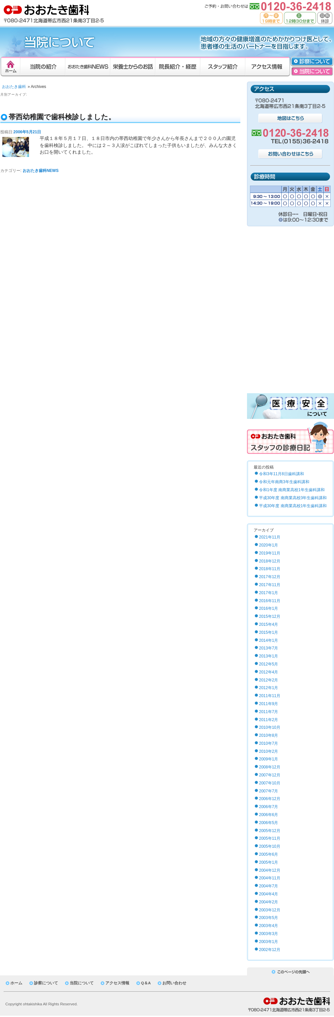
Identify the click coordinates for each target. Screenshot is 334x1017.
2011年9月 (268, 703)
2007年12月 (269, 775)
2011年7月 (268, 711)
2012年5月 (268, 664)
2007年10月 (269, 783)
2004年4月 (268, 894)
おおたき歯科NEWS (41, 170)
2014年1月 (268, 640)
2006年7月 (268, 806)
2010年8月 (268, 735)
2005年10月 (269, 846)
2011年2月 (268, 719)
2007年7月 (268, 791)
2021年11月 (269, 537)
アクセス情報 (117, 983)
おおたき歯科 (14, 86)
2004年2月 (268, 902)
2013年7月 (268, 648)
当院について (82, 983)
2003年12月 (269, 910)
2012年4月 (268, 672)
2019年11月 (269, 553)
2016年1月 (268, 608)
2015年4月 (268, 624)
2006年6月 (268, 814)
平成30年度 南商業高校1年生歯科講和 (293, 506)
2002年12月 (269, 949)
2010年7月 (268, 743)
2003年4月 (268, 925)
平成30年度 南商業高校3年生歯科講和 (293, 498)
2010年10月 (269, 727)
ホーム (16, 983)
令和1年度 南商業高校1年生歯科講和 (292, 490)
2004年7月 (268, 886)
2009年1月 (268, 759)
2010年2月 (268, 751)
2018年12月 (269, 561)
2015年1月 (268, 632)
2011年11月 (269, 695)
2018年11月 (269, 568)
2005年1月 (268, 862)
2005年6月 (268, 854)
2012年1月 (268, 687)
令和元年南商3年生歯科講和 (284, 482)
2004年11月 (269, 878)
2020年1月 (268, 545)
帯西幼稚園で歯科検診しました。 (62, 117)
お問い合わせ (174, 983)
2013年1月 (268, 656)
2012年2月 (268, 680)
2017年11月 (269, 584)
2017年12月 (269, 576)
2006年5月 (268, 822)
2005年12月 (269, 830)
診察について (46, 983)
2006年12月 (269, 798)
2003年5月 (268, 917)
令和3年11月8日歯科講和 (281, 474)
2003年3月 (268, 933)
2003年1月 (268, 941)
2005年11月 (269, 838)
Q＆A (146, 983)
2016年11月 (269, 600)
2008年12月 (269, 767)
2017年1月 (268, 592)
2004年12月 (269, 870)
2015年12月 (269, 616)
